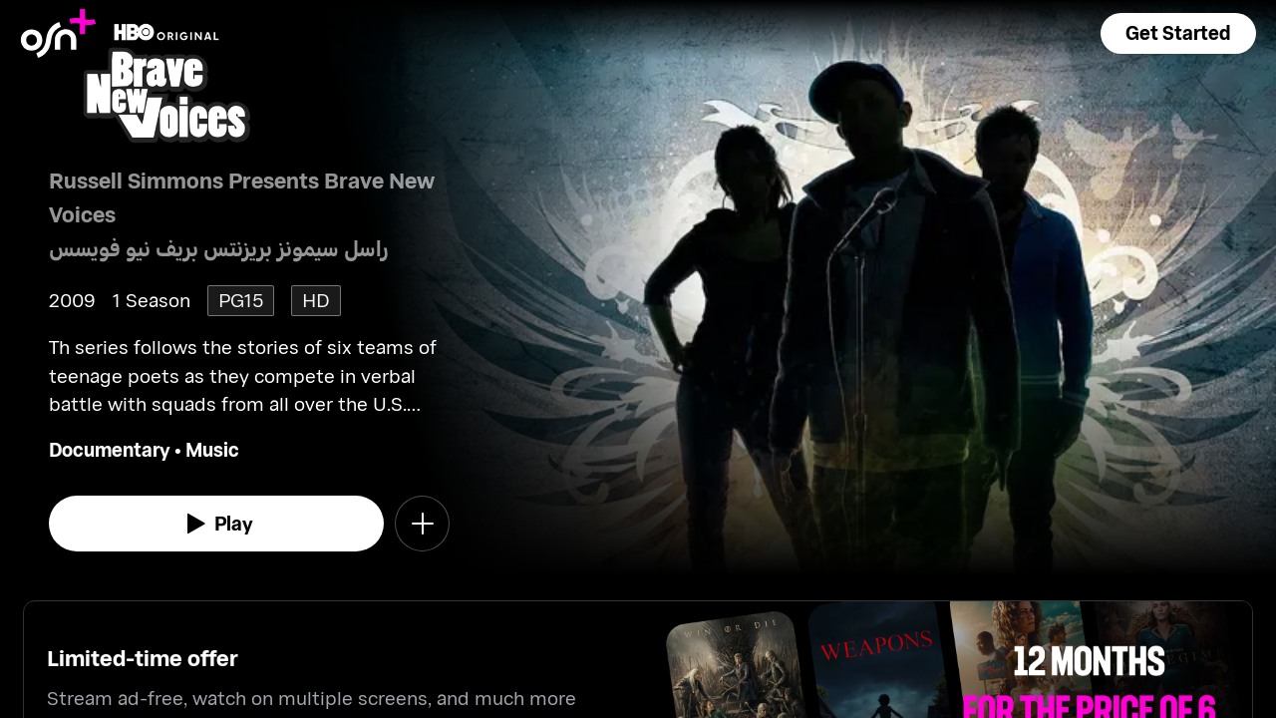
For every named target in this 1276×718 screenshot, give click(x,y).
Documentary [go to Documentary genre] (109, 449)
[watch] (216, 523)
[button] (1178, 33)
